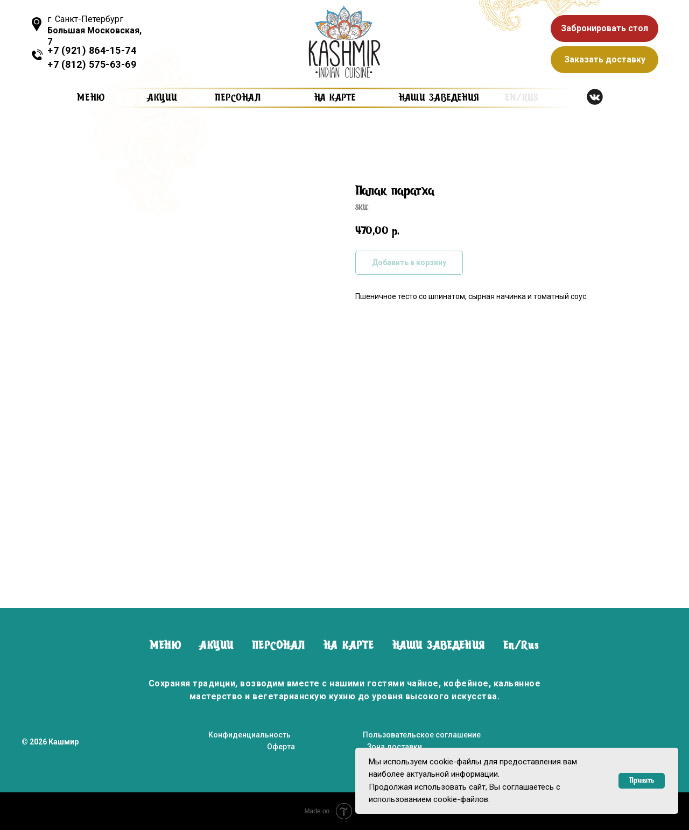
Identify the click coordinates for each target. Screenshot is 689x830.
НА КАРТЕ (349, 646)
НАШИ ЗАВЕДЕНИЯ (438, 646)
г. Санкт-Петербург (94, 30)
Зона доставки (394, 746)
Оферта (281, 746)
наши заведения (439, 98)
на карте (335, 98)
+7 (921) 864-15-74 (91, 50)
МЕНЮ (165, 646)
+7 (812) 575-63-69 (91, 64)
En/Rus (521, 646)
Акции (162, 98)
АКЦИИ (217, 646)
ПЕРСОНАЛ (278, 646)
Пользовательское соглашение (422, 734)
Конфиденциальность (249, 734)
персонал (238, 98)
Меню (91, 98)
